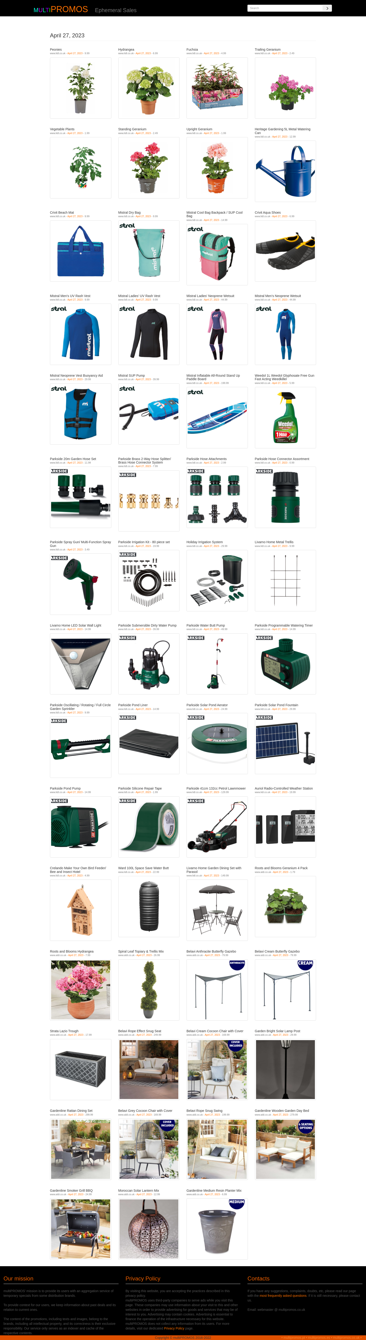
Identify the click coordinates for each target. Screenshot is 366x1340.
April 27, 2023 (75, 53)
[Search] (327, 8)
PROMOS (69, 9)
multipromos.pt (294, 1338)
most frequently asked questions (283, 1295)
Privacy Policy (174, 1328)
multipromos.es (319, 1338)
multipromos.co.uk (346, 1338)
